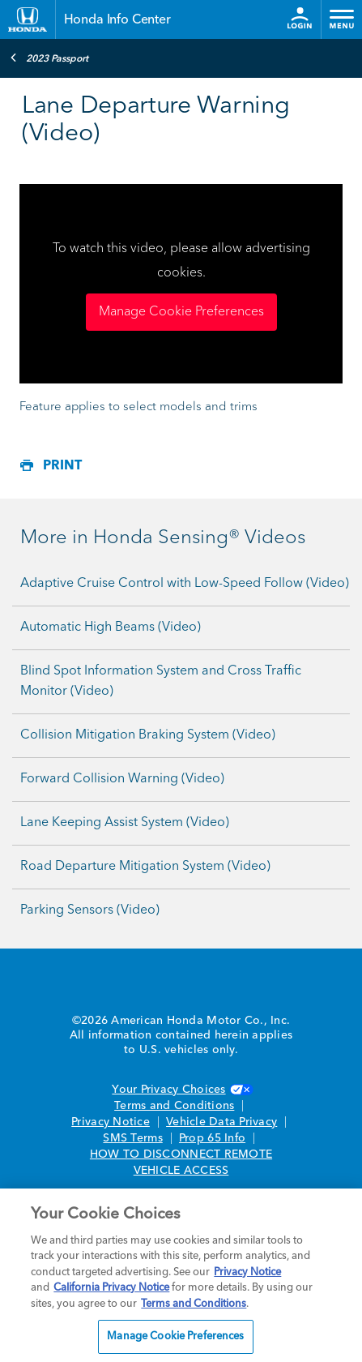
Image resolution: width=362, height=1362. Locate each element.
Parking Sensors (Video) (90, 910)
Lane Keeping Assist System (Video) (124, 822)
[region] (181, 1275)
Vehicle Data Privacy (221, 1122)
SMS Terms (132, 1138)
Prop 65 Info (212, 1138)
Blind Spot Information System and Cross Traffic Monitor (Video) (160, 681)
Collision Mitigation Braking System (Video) (147, 735)
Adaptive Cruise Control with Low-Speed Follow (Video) (184, 583)
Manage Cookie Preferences (181, 312)
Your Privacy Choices (180, 1089)
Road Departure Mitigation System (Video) (145, 866)
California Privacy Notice (111, 1288)
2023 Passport (49, 57)
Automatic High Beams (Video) (110, 627)
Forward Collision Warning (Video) (122, 779)
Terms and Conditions (174, 1105)
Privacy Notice (110, 1122)
